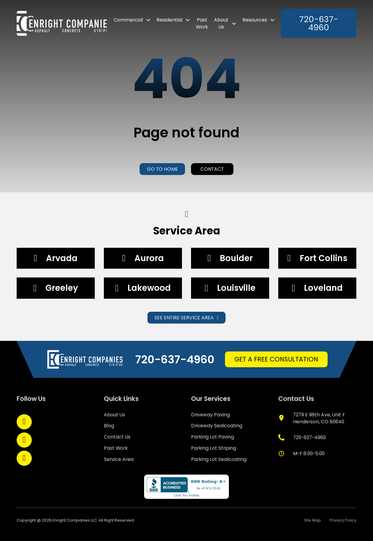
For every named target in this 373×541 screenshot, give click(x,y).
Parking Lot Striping (213, 448)
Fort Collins (323, 258)
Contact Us (117, 436)
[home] (85, 359)
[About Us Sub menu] (234, 23)
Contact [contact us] (212, 169)
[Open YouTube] (24, 458)
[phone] (302, 437)
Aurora (149, 258)
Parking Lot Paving (212, 436)
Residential (169, 19)
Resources (255, 19)
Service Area (119, 459)
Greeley (61, 287)
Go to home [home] (162, 169)
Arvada (62, 258)
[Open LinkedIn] (24, 440)
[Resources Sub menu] (272, 19)
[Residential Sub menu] (187, 19)
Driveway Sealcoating (216, 425)
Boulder (236, 258)
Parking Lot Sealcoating (218, 459)
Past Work (202, 23)
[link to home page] (62, 23)
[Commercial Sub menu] (148, 19)
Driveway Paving (210, 414)
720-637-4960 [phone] (318, 23)
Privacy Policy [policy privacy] (343, 520)
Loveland (323, 287)
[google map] (317, 418)
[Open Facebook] (24, 421)
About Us (221, 23)
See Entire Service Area (186, 317)
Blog (109, 425)
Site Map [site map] (312, 520)
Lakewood (149, 287)
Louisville (236, 287)
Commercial (128, 19)
